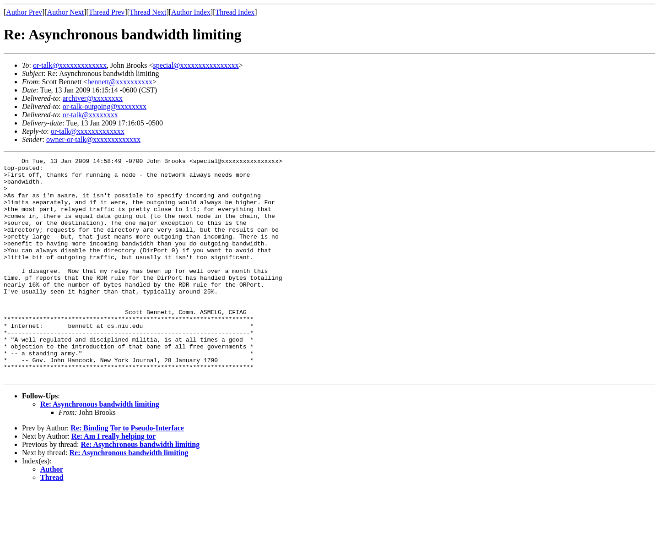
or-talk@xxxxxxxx (90, 115)
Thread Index (235, 12)
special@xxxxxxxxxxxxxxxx (195, 65)
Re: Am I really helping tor (113, 480)
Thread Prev (107, 12)
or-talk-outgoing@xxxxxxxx (104, 106)
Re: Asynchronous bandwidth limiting (99, 448)
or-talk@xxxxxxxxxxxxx (70, 65)
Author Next (65, 12)
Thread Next (148, 12)
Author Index (191, 12)
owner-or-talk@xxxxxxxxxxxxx (93, 139)
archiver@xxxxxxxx (93, 98)
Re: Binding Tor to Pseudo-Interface (127, 472)
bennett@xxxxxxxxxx (119, 82)
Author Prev (24, 12)
